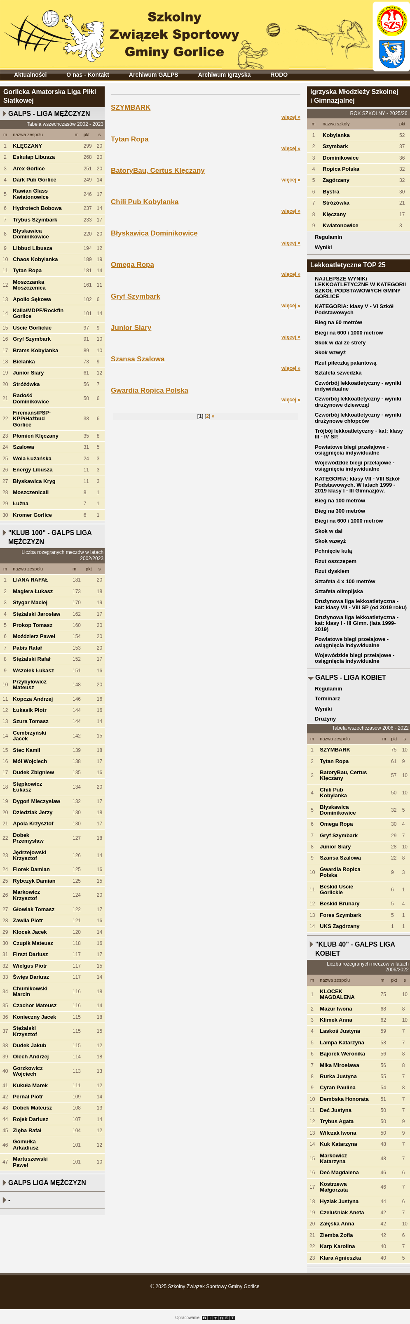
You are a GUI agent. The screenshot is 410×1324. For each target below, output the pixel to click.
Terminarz (327, 698)
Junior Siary (28, 373)
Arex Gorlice (29, 168)
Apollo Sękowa (32, 299)
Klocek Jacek (30, 932)
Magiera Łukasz (33, 591)
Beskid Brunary (339, 903)
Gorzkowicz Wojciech (27, 1071)
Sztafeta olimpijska (339, 591)
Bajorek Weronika (342, 1054)
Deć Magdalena (339, 1172)
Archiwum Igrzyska (224, 74)
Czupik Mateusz (33, 943)
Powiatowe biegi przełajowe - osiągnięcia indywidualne (352, 450)
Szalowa (23, 447)
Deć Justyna (335, 1110)
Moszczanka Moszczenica (29, 285)
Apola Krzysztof (33, 823)
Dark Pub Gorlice (34, 180)
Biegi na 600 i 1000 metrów (349, 333)
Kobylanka (336, 135)
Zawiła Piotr (28, 920)
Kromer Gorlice (32, 515)
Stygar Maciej (30, 602)
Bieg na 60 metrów (338, 322)
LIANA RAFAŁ (30, 580)
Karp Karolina (337, 1246)
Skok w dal (328, 531)
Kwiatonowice (340, 225)
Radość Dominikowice (31, 398)
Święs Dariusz (31, 977)
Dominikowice (340, 158)
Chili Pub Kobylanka (144, 202)
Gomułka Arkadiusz (25, 1144)
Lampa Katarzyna (342, 1042)
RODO (279, 74)
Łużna (20, 503)
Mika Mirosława (339, 1065)
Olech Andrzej (31, 1056)
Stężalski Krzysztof (25, 1031)
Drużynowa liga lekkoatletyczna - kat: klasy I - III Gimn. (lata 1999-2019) (356, 623)
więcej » (290, 117)
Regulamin (328, 237)
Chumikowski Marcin (30, 991)
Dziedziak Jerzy (32, 812)
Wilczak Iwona (338, 1133)
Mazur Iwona (336, 1009)
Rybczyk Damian (34, 881)
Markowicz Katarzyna (333, 1158)
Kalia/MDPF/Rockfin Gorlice (38, 313)
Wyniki (323, 247)
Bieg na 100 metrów (340, 500)
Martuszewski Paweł (30, 1162)
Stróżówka (26, 384)
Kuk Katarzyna (338, 1144)
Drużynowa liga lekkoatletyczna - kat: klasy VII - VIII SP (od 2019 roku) (361, 604)
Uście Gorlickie (32, 328)
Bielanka (24, 361)
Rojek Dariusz (30, 1119)
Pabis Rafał (27, 648)
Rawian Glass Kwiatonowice (31, 194)
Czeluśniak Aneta (342, 1212)
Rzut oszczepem (335, 561)
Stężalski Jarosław (36, 614)
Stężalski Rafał (31, 659)
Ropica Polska (341, 169)
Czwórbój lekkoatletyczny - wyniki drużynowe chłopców (358, 418)
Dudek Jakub (29, 1045)
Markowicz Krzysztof (26, 895)
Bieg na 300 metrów (340, 511)
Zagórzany (336, 180)
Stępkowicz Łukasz (27, 787)
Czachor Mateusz (34, 1005)
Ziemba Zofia (336, 1235)
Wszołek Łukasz (33, 670)
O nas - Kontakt (87, 74)
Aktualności (30, 74)
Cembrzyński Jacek (29, 736)
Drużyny (325, 719)
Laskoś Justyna (340, 1031)
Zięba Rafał (27, 1130)
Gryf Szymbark (32, 339)
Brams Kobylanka (35, 350)
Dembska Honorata (344, 1099)
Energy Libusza (32, 469)
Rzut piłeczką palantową (346, 363)
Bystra (331, 191)
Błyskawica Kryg (34, 481)
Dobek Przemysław (28, 838)
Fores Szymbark (340, 915)
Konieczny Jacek (34, 1017)
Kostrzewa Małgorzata (334, 1187)
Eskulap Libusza (34, 157)
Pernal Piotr (28, 1096)
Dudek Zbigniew (33, 772)
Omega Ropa (132, 265)
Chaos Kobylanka (35, 259)
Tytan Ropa (27, 270)
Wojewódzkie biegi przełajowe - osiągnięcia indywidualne (354, 465)
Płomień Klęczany (36, 436)
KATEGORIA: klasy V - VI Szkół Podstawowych (354, 309)
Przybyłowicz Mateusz (30, 684)
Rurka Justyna (338, 1076)
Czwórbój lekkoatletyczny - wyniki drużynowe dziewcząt (358, 402)
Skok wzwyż (330, 352)
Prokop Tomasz (32, 625)
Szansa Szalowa (137, 359)
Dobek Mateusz (32, 1108)
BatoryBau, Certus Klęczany (158, 170)
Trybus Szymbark (35, 220)
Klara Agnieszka (340, 1258)
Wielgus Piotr (30, 966)
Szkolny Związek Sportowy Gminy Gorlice (124, 32)
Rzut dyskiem (332, 571)
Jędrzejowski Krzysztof (29, 855)
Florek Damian (31, 869)
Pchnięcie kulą (333, 551)
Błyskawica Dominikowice (31, 234)
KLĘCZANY (27, 146)
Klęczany (334, 214)
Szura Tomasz (30, 721)
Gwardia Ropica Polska (149, 390)
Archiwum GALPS (153, 74)
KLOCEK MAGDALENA (337, 994)
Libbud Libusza (32, 248)
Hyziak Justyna (339, 1201)
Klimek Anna (336, 1020)
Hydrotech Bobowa (37, 208)
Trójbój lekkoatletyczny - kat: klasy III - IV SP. (359, 434)
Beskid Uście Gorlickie (336, 889)
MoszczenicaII (31, 492)
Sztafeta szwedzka (338, 373)
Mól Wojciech (30, 761)
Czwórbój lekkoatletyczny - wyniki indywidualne (358, 386)
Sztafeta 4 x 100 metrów (345, 581)
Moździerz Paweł (34, 636)
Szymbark (335, 146)
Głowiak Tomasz (33, 909)
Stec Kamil (26, 750)
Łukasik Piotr (30, 710)
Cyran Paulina (338, 1087)
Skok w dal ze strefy (340, 342)
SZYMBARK (130, 107)
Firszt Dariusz (30, 954)
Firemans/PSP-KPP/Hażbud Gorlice (32, 419)
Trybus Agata (337, 1121)
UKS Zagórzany (339, 926)
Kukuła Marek (30, 1085)
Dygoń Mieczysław (36, 801)
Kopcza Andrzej (33, 699)
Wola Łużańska (32, 458)
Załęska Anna (337, 1223)
